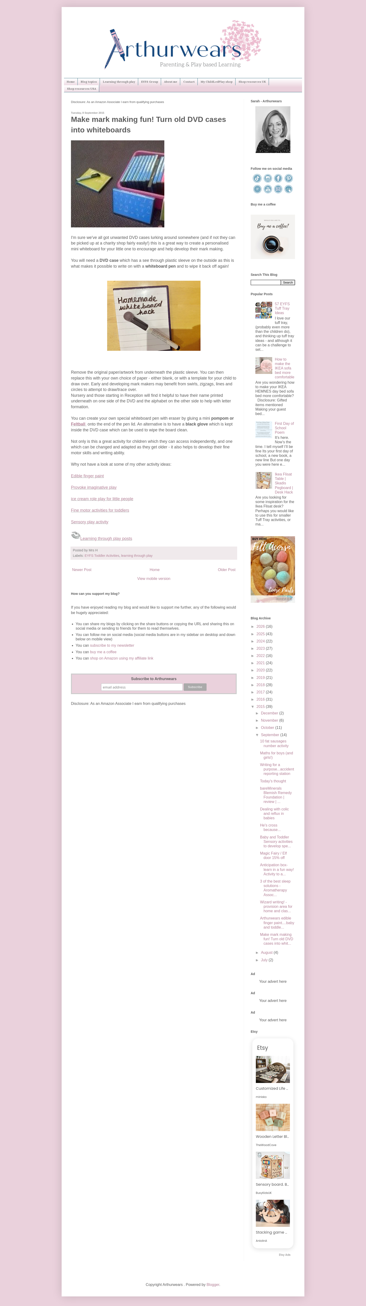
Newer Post (82, 570)
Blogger (213, 1285)
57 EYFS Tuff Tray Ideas (282, 308)
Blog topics (89, 81)
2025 (261, 634)
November (270, 720)
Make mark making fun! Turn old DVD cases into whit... (276, 939)
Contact (189, 81)
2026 (261, 626)
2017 (261, 692)
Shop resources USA (81, 88)
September (270, 735)
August (267, 953)
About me (170, 81)
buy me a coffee (102, 652)
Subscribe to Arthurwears (153, 679)
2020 (261, 670)
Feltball (78, 424)
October (268, 728)
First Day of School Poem (284, 428)
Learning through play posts (106, 538)
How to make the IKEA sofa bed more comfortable (284, 368)
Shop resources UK (252, 81)
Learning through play (119, 81)
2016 (261, 699)
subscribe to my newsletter (112, 645)
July (265, 960)
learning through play (136, 555)
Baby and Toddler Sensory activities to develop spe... (276, 841)
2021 (261, 663)
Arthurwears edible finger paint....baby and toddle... (277, 922)
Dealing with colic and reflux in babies (274, 813)
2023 (261, 648)
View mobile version (153, 579)
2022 (261, 656)
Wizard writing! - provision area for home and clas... (276, 906)
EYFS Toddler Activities (101, 555)
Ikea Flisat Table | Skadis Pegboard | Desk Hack (284, 483)
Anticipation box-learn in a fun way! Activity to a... (277, 869)
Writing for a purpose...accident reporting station (277, 769)
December (270, 713)
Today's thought (273, 781)
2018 (261, 685)
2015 (261, 707)
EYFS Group (149, 81)
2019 (261, 678)
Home (71, 81)
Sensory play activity (89, 522)
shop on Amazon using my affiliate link (121, 658)
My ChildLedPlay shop (216, 81)
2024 (261, 641)
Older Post (227, 570)
